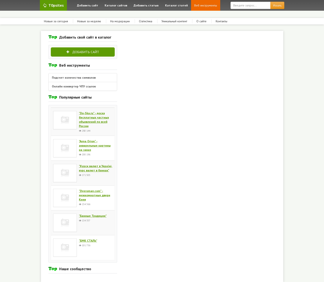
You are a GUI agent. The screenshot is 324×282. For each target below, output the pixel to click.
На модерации (120, 21)
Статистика (145, 21)
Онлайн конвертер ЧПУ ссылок (74, 86)
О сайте (201, 21)
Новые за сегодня (56, 21)
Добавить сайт (82, 52)
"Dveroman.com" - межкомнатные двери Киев (94, 195)
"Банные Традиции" (93, 216)
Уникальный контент (174, 21)
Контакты (221, 21)
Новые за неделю (89, 21)
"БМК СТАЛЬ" (88, 241)
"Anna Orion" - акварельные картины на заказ (95, 145)
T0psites (53, 5)
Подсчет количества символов (74, 78)
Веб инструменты (205, 5)
